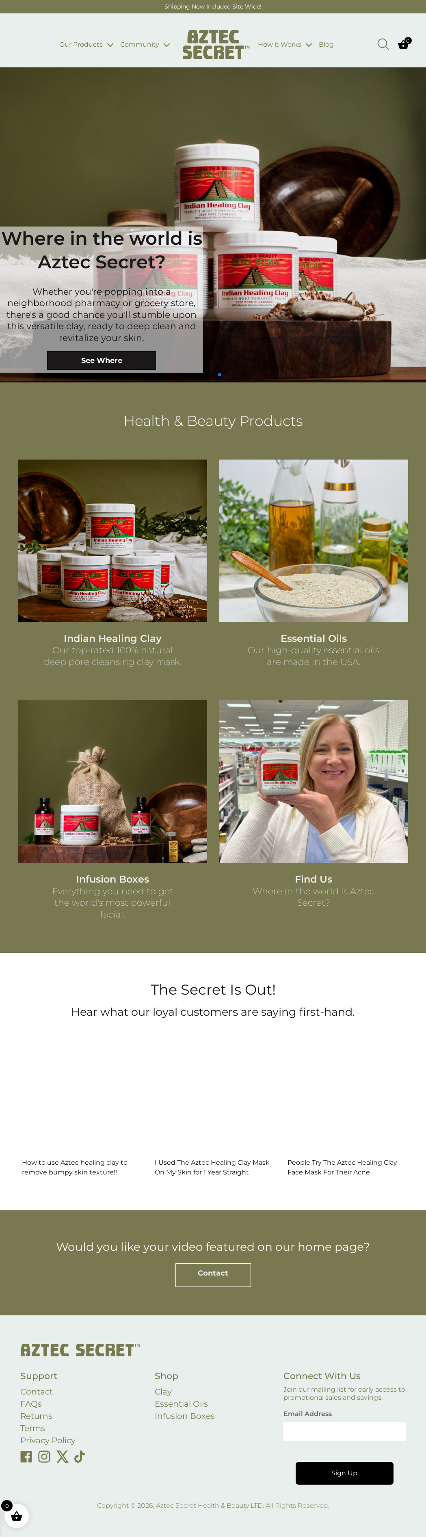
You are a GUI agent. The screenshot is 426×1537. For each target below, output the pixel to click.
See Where (101, 360)
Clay (163, 1392)
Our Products (81, 44)
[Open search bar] (383, 44)
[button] (206, 374)
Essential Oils (181, 1404)
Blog (326, 44)
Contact (213, 1273)
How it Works (279, 44)
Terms (32, 1428)
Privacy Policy (48, 1440)
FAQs (31, 1404)
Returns (36, 1416)
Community (139, 44)
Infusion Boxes (185, 1416)
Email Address (307, 1414)
